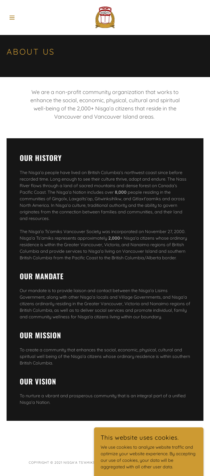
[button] (21, 17)
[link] (105, 17)
